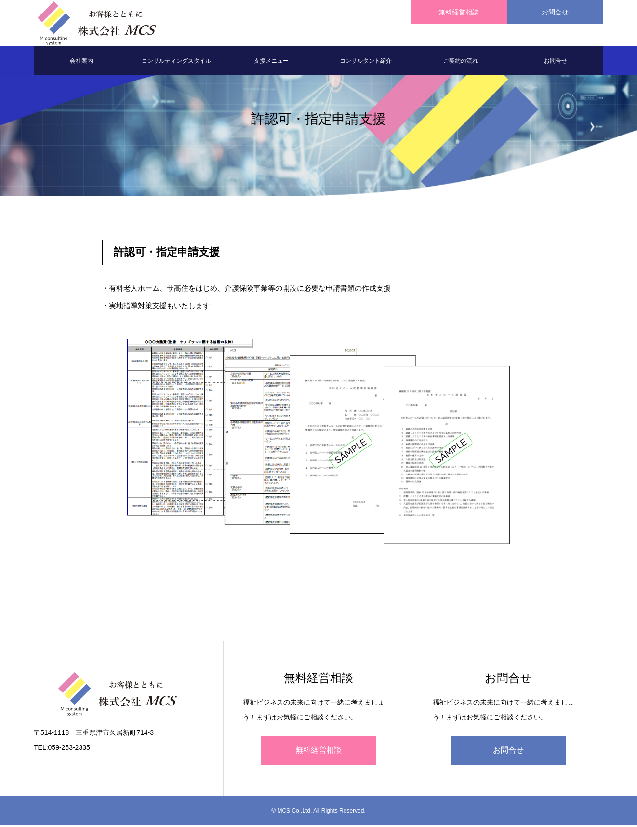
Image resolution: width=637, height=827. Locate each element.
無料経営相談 (318, 752)
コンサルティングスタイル (176, 62)
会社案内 (81, 62)
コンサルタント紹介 (366, 62)
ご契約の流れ (460, 62)
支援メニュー (271, 62)
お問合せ (555, 62)
